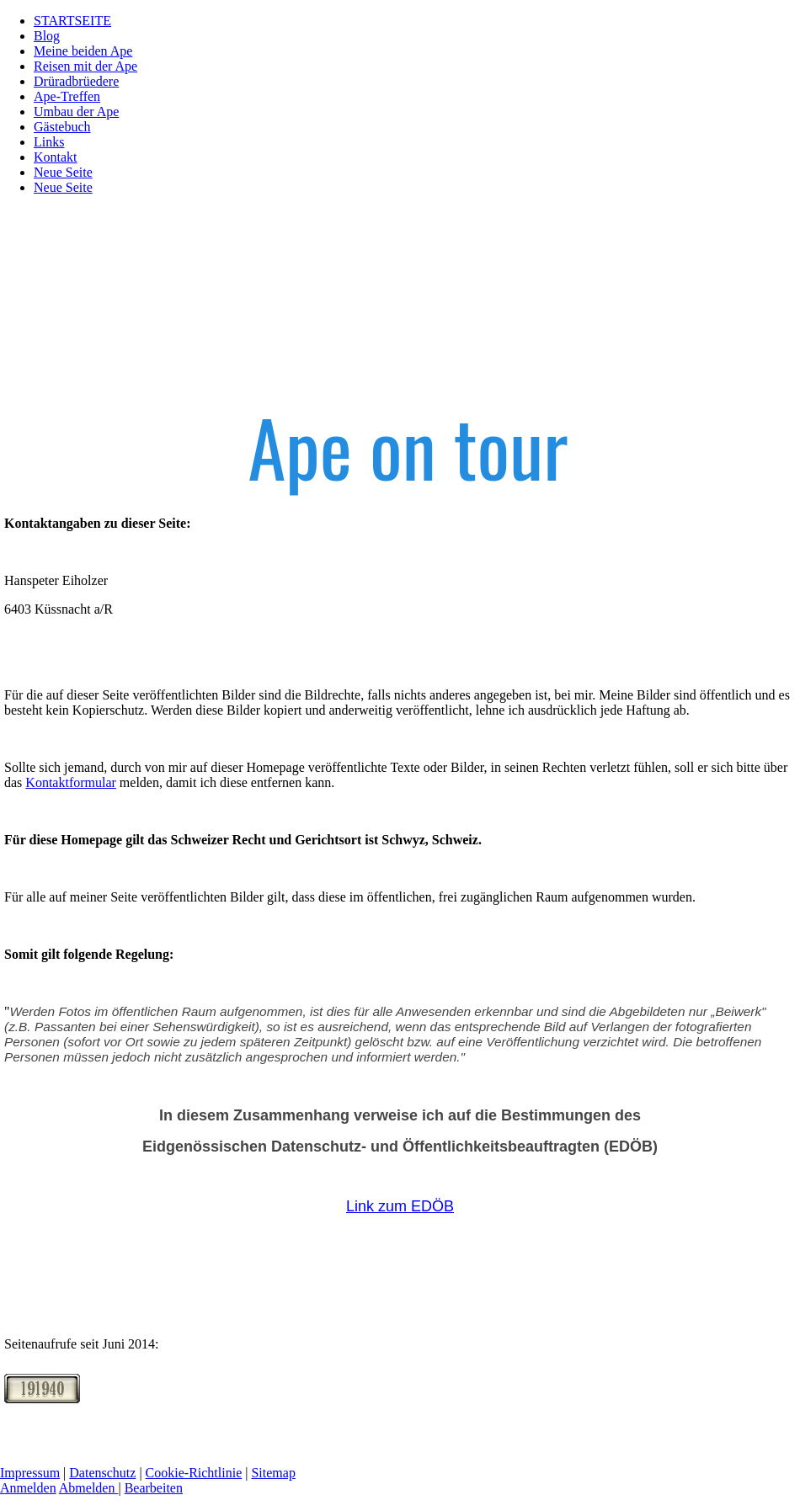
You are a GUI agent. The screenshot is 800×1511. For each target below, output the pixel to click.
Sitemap (273, 1473)
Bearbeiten (154, 1488)
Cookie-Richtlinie (194, 1473)
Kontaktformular (70, 782)
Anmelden (28, 1488)
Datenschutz (102, 1473)
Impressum (30, 1473)
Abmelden (89, 1488)
